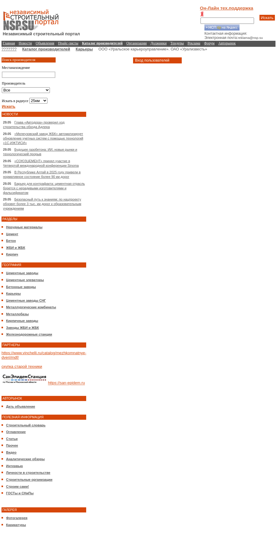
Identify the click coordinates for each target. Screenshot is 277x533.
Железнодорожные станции (29, 334)
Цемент (12, 234)
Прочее (12, 445)
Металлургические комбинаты (31, 307)
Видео (11, 452)
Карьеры (84, 49)
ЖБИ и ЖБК (15, 247)
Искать (267, 17)
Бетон (11, 240)
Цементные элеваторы (25, 280)
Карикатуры (16, 525)
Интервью (14, 466)
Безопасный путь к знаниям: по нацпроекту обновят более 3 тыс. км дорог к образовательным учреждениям (42, 203)
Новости (25, 43)
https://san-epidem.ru (66, 383)
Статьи (12, 439)
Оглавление (16, 432)
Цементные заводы (22, 273)
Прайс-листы (68, 43)
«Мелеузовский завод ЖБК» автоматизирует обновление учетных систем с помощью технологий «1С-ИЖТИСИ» (43, 138)
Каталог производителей (46, 49)
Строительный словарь (26, 425)
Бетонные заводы (21, 287)
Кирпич (12, 254)
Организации (136, 43)
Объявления (45, 43)
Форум (209, 43)
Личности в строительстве (28, 472)
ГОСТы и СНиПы (20, 493)
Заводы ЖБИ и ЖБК (22, 327)
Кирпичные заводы (22, 321)
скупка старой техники (22, 366)
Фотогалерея (17, 518)
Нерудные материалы (24, 227)
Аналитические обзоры (25, 459)
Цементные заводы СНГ (26, 300)
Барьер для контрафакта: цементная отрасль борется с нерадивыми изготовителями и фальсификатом (44, 188)
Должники (159, 43)
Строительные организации (29, 479)
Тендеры (177, 43)
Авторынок (227, 43)
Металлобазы (17, 314)
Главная (9, 43)
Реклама (193, 43)
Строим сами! (17, 486)
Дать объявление (20, 406)
